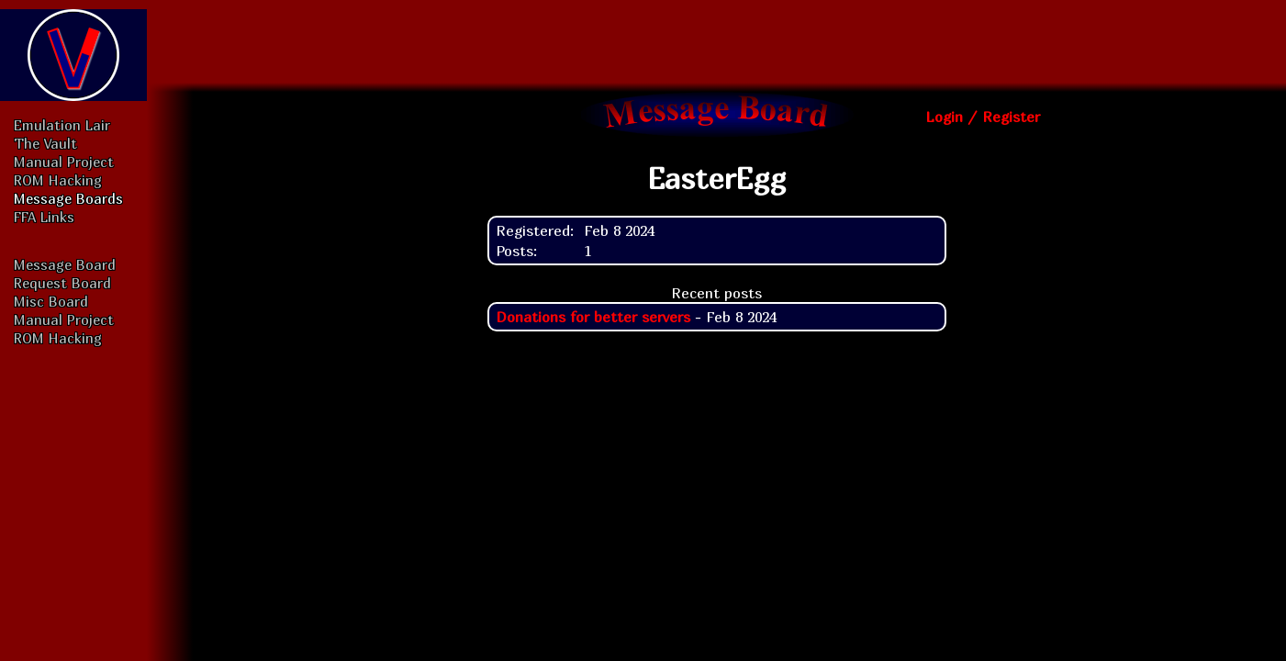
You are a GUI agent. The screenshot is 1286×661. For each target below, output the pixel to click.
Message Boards (68, 198)
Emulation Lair (62, 125)
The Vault (45, 143)
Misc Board (51, 301)
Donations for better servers (593, 317)
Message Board (65, 264)
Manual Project (64, 161)
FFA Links (44, 216)
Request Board (62, 282)
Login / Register (982, 116)
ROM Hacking (58, 180)
